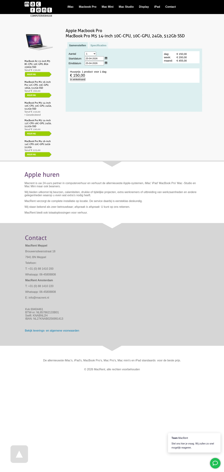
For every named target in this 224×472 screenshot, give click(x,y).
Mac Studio (126, 6)
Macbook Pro (87, 6)
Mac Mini (108, 6)
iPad (157, 6)
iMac (70, 6)
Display (144, 6)
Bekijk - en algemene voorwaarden (52, 330)
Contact (170, 6)
